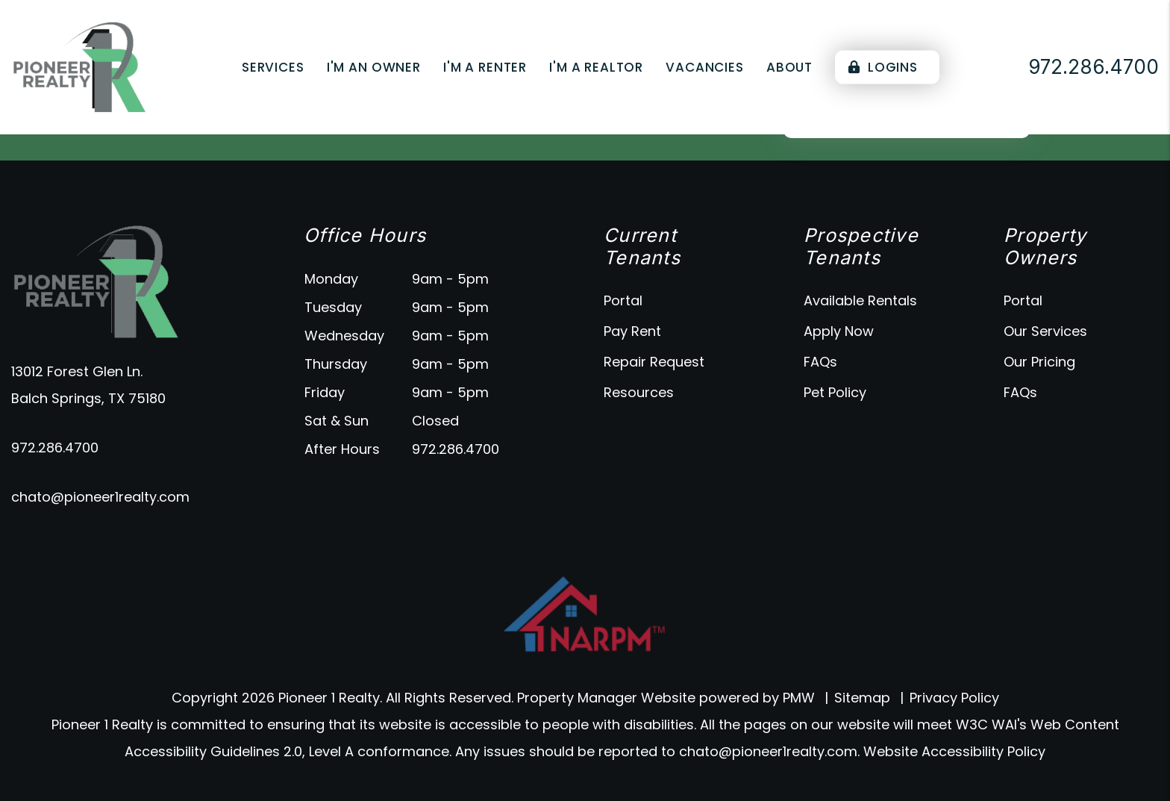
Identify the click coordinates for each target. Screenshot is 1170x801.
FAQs (820, 361)
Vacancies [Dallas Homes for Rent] (705, 67)
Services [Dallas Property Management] (273, 67)
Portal (623, 300)
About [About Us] (789, 67)
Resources (639, 392)
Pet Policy (835, 392)
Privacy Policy (954, 697)
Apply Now (839, 331)
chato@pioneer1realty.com (100, 496)
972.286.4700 (54, 447)
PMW (799, 697)
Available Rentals (860, 300)
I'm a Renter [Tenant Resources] (485, 67)
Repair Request (654, 361)
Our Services (1045, 331)
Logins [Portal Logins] (883, 67)
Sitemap (862, 697)
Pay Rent (632, 331)
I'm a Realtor (596, 67)
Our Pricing (1039, 361)
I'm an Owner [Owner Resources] (374, 67)
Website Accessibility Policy (954, 751)
